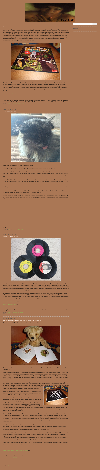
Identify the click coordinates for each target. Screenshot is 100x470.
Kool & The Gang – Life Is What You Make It (12, 93)
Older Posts (66, 463)
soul (8, 458)
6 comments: (20, 229)
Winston (35, 309)
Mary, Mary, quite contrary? (10, 236)
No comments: (21, 103)
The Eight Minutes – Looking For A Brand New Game (14, 447)
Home (36, 463)
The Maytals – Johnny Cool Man (10, 301)
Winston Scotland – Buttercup (9, 304)
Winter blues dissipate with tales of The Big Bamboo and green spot (22, 320)
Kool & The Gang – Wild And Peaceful (11, 97)
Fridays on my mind (8, 27)
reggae (8, 313)
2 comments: (20, 312)
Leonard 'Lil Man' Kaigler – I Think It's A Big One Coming (15, 450)
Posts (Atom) (10, 465)
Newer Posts (5, 463)
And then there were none (10, 112)
